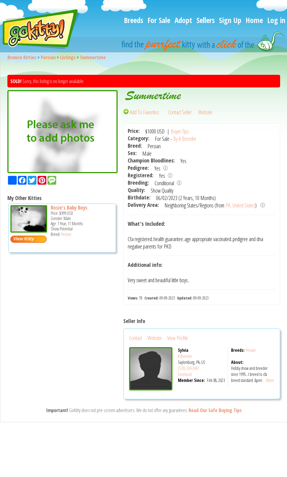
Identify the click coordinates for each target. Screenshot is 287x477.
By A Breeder (184, 138)
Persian (48, 57)
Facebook (185, 374)
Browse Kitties (21, 57)
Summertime (93, 57)
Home (254, 20)
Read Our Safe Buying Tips (215, 410)
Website (205, 112)
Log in (276, 20)
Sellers (206, 20)
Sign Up (230, 20)
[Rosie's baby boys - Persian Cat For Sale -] (28, 230)
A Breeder (185, 356)
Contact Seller (180, 112)
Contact (135, 338)
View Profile (177, 338)
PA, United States (240, 205)
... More (268, 380)
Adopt (183, 20)
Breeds (133, 20)
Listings (68, 57)
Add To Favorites (141, 112)
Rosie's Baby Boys (69, 207)
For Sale (158, 20)
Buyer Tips (180, 131)
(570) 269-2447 (188, 368)
